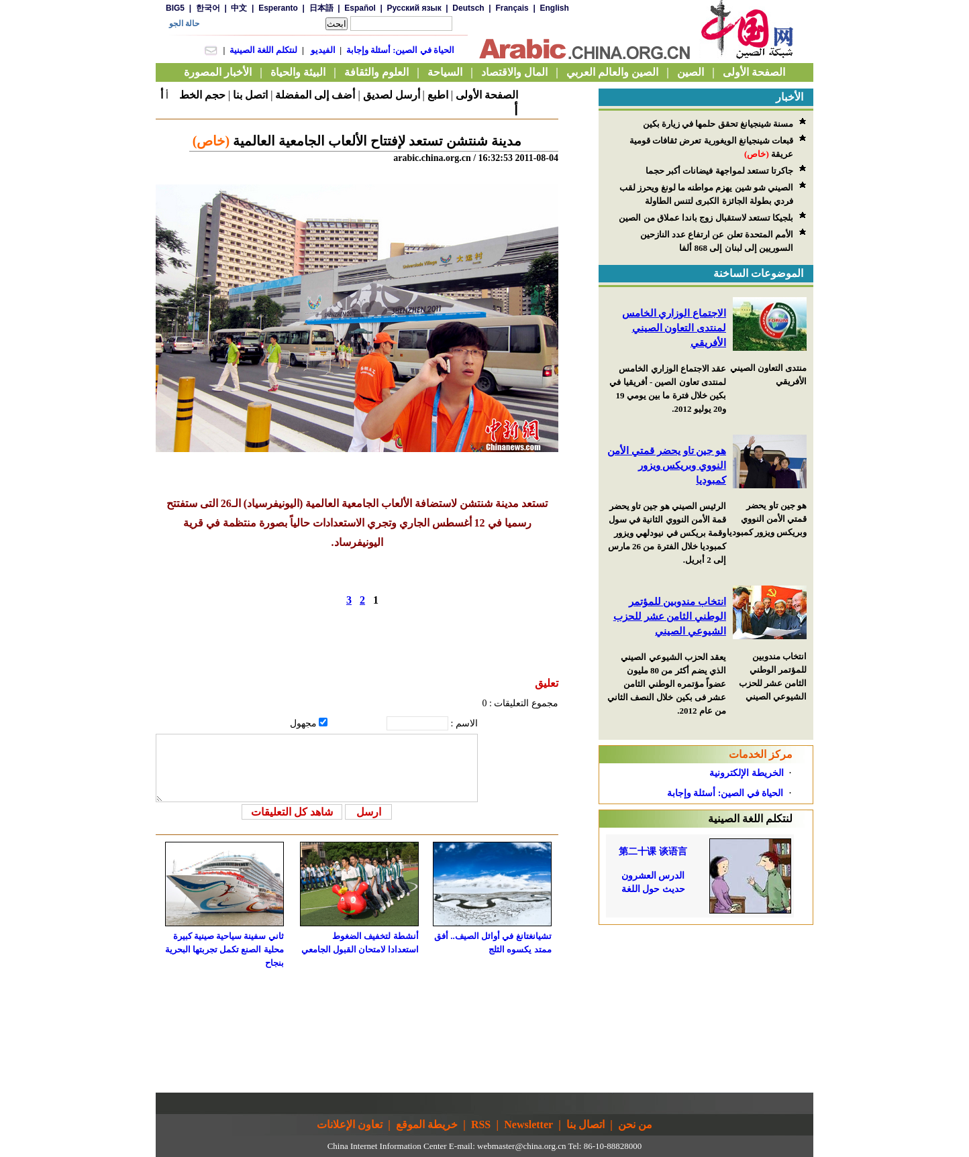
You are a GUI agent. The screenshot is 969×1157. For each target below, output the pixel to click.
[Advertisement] (706, 1009)
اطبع (437, 95)
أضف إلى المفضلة (315, 95)
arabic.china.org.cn (432, 158)
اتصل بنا (250, 95)
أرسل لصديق (391, 95)
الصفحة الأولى (487, 95)
